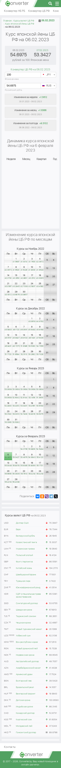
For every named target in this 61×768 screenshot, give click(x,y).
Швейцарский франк (26, 574)
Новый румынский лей (27, 648)
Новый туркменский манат (29, 629)
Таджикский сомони (26, 616)
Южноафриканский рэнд (28, 587)
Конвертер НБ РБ (14, 11)
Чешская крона (23, 622)
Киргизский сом (24, 719)
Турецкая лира (23, 581)
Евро (18, 529)
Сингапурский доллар (27, 603)
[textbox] (48, 75)
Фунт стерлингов (24, 561)
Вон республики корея (27, 642)
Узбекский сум (23, 635)
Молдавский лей (24, 726)
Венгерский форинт (25, 693)
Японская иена (12, 79)
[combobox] (48, 74)
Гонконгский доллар (26, 732)
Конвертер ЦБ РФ (39, 11)
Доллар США (22, 523)
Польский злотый (24, 555)
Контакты (9, 747)
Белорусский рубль (25, 536)
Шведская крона (24, 609)
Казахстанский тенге (26, 542)
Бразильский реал (25, 687)
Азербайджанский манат (28, 668)
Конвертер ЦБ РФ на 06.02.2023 (30, 70)
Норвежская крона (25, 655)
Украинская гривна (25, 548)
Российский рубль (13, 90)
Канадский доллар (25, 713)
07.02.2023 (42, 50)
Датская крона (23, 700)
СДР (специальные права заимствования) (28, 596)
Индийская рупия (24, 706)
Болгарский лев (24, 680)
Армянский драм (24, 674)
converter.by (17, 3)
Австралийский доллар (27, 661)
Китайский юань (24, 568)
